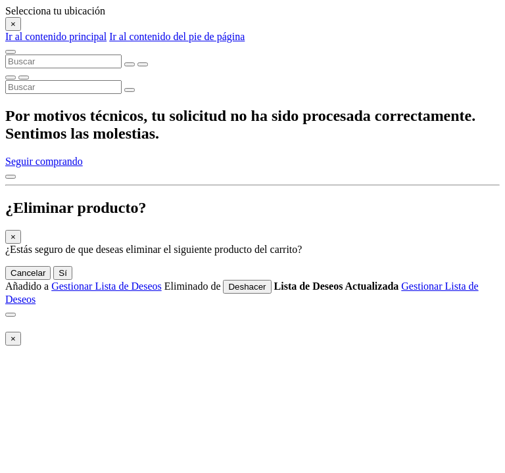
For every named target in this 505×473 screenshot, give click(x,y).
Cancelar (28, 273)
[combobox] (63, 61)
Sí (63, 273)
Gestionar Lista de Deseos (106, 286)
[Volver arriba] (10, 177)
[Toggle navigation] (10, 52)
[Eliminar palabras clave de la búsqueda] (129, 64)
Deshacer (247, 287)
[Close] (13, 24)
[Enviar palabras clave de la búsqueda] (142, 64)
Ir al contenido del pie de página (177, 36)
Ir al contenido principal (56, 36)
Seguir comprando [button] (44, 161)
